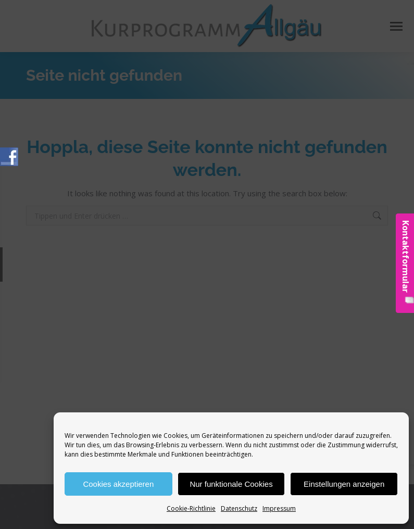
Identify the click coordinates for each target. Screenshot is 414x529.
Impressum (279, 508)
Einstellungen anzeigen (344, 484)
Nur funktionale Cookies (231, 484)
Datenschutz (239, 508)
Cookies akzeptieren (118, 484)
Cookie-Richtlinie (191, 508)
